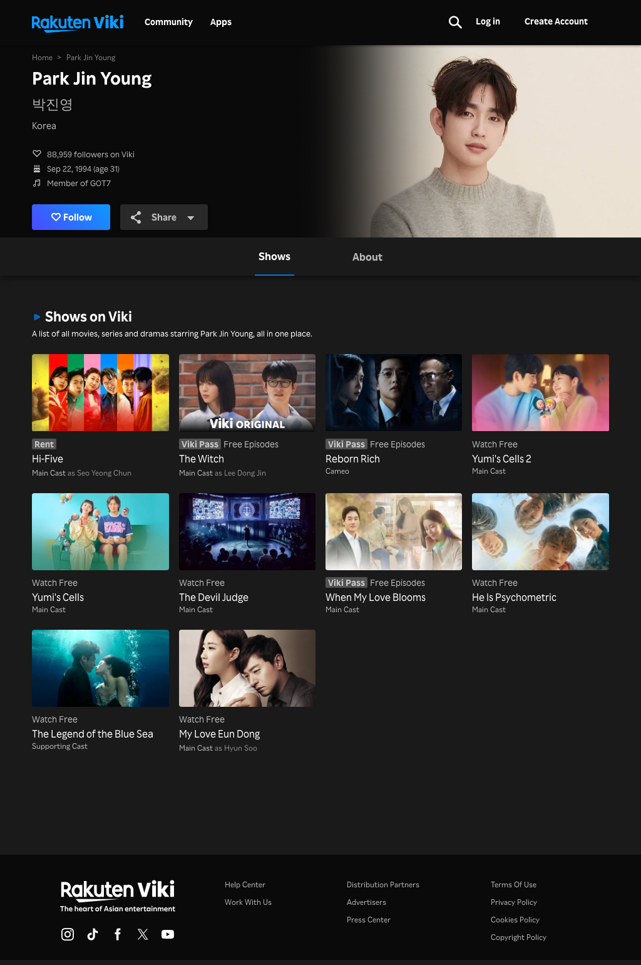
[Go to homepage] (77, 22)
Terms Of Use (513, 884)
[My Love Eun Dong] (247, 685)
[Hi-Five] (100, 410)
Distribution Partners (383, 884)
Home (42, 57)
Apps (221, 22)
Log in (488, 21)
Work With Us (248, 902)
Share (163, 217)
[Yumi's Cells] (100, 549)
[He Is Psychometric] (540, 549)
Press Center (369, 919)
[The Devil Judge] (247, 549)
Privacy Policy (514, 902)
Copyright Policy (518, 937)
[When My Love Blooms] (394, 549)
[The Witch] (247, 410)
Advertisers (366, 902)
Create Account (556, 21)
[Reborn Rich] (394, 410)
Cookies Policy (515, 919)
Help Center (245, 884)
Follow (71, 217)
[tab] (274, 256)
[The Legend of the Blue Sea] (100, 685)
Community (169, 22)
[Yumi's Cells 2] (540, 410)
